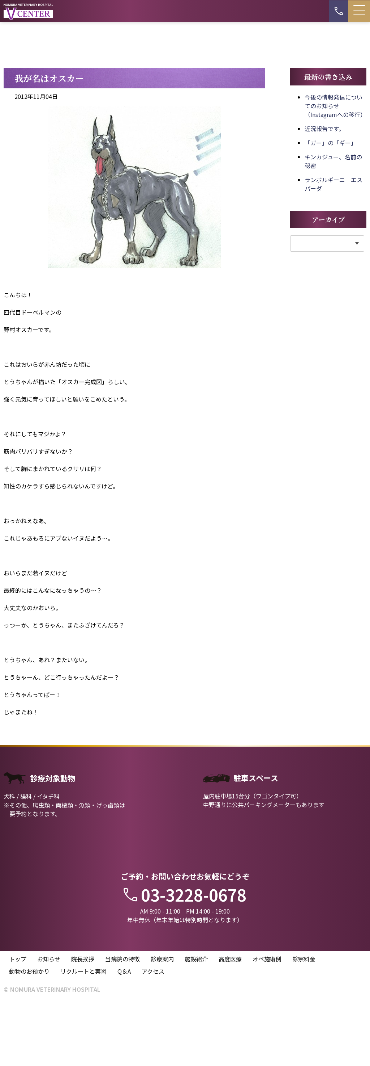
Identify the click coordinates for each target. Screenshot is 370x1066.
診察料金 (303, 1022)
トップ (17, 1022)
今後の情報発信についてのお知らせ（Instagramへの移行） (335, 168)
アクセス (153, 1035)
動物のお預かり (29, 1035)
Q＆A (124, 1035)
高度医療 (230, 1022)
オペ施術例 (267, 1022)
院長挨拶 (82, 1022)
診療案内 (162, 1022)
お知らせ (48, 1022)
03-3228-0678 (185, 957)
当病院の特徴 (122, 1022)
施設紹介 (196, 1022)
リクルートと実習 (83, 1035)
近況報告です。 (324, 190)
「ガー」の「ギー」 (331, 205)
